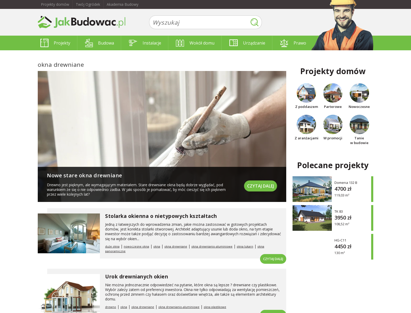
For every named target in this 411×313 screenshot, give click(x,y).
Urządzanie (247, 43)
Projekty (55, 43)
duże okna (112, 246)
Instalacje (145, 43)
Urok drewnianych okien (136, 276)
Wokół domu (195, 43)
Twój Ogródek (88, 4)
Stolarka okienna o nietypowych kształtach (161, 216)
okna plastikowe (215, 307)
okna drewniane (175, 246)
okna (156, 246)
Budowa (99, 43)
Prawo (293, 43)
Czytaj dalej (260, 186)
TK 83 (338, 211)
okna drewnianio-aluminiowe (211, 246)
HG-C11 (340, 240)
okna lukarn (245, 246)
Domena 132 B (345, 182)
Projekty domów (55, 4)
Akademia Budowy (122, 4)
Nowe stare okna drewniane (84, 175)
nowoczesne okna (136, 246)
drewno (110, 307)
